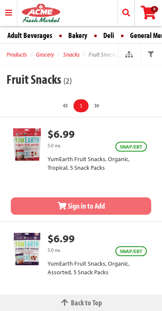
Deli (108, 35)
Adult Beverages (29, 35)
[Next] (96, 105)
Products (16, 54)
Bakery (77, 35)
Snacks (71, 54)
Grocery (45, 54)
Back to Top (81, 303)
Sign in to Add (81, 206)
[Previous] (65, 105)
